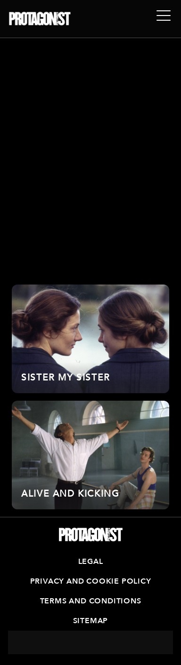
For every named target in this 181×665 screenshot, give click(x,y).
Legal (90, 561)
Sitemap (90, 621)
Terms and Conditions (90, 601)
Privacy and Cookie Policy (90, 581)
